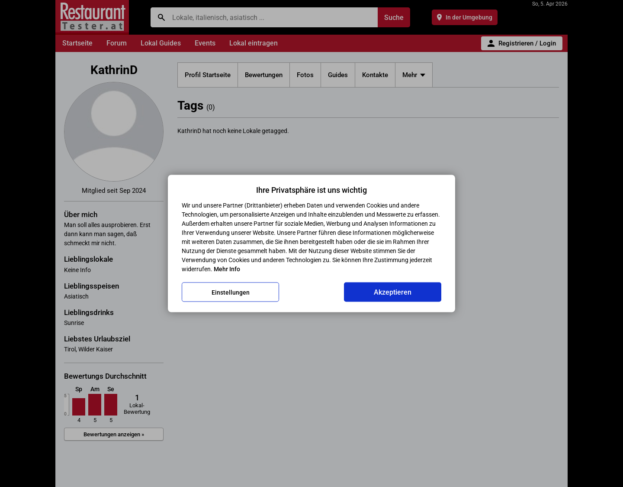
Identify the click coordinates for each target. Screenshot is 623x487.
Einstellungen (231, 292)
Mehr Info (227, 269)
